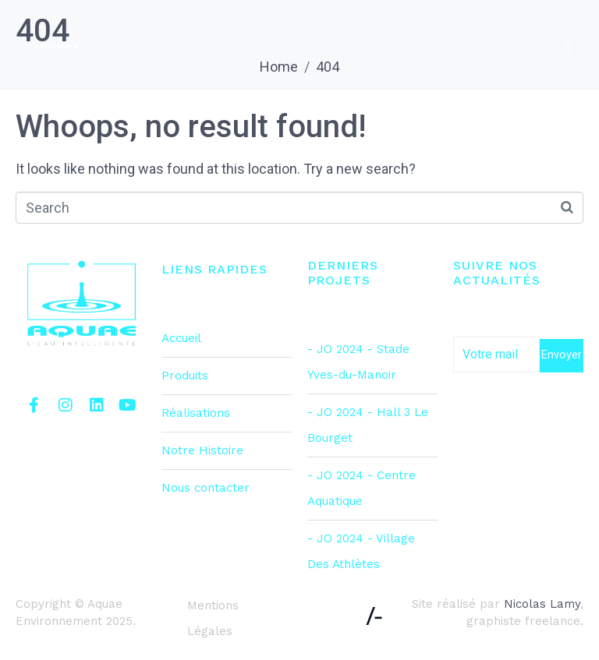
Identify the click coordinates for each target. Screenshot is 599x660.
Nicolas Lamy (542, 604)
